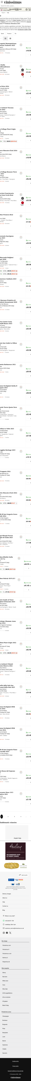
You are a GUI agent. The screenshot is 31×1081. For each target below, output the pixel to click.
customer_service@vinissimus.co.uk (14, 928)
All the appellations (7, 993)
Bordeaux (4, 1020)
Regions (3, 12)
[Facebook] (7, 933)
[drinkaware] (15, 888)
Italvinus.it (5, 957)
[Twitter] (10, 933)
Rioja (3, 1028)
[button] (26, 9)
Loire (3, 1036)
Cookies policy (15, 1061)
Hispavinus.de (6, 961)
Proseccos (7, 23)
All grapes (5, 1001)
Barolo (3, 21)
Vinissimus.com (6, 945)
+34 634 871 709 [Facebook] (9, 920)
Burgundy (4, 1024)
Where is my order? (10, 916)
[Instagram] (4, 933)
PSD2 (11, 880)
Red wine (4, 976)
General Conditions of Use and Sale (15, 1071)
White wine (5, 980)
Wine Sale (5, 989)
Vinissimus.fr (5, 949)
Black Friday (5, 1005)
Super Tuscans (17, 20)
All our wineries (6, 997)
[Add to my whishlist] (21, 44)
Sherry (4, 972)
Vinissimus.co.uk (6, 953)
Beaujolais (5, 1032)
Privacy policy (15, 1066)
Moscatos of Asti (15, 23)
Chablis (4, 1049)
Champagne (5, 1016)
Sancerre (4, 1053)
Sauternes (5, 1045)
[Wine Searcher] (15, 866)
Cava (3, 985)
